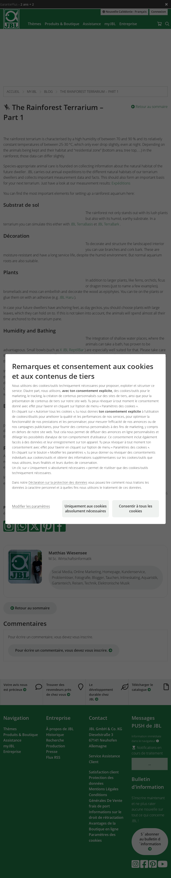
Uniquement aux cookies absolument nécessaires (86, 508)
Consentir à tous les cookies (135, 508)
